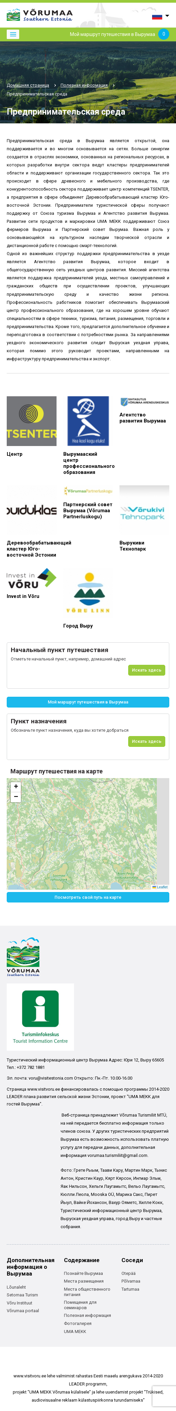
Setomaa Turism (22, 1294)
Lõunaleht (16, 1287)
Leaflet (160, 887)
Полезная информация (84, 85)
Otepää (128, 1273)
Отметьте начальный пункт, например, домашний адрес (68, 658)
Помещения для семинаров (80, 1305)
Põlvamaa (130, 1281)
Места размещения (84, 1281)
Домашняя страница (28, 85)
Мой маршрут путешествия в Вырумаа (119, 34)
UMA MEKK (75, 1331)
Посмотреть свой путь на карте (88, 897)
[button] (16, 787)
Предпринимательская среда (37, 93)
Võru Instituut (19, 1302)
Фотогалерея (78, 1323)
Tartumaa (130, 1289)
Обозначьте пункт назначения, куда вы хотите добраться (70, 730)
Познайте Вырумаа (83, 1273)
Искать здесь (147, 670)
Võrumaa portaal (23, 1310)
